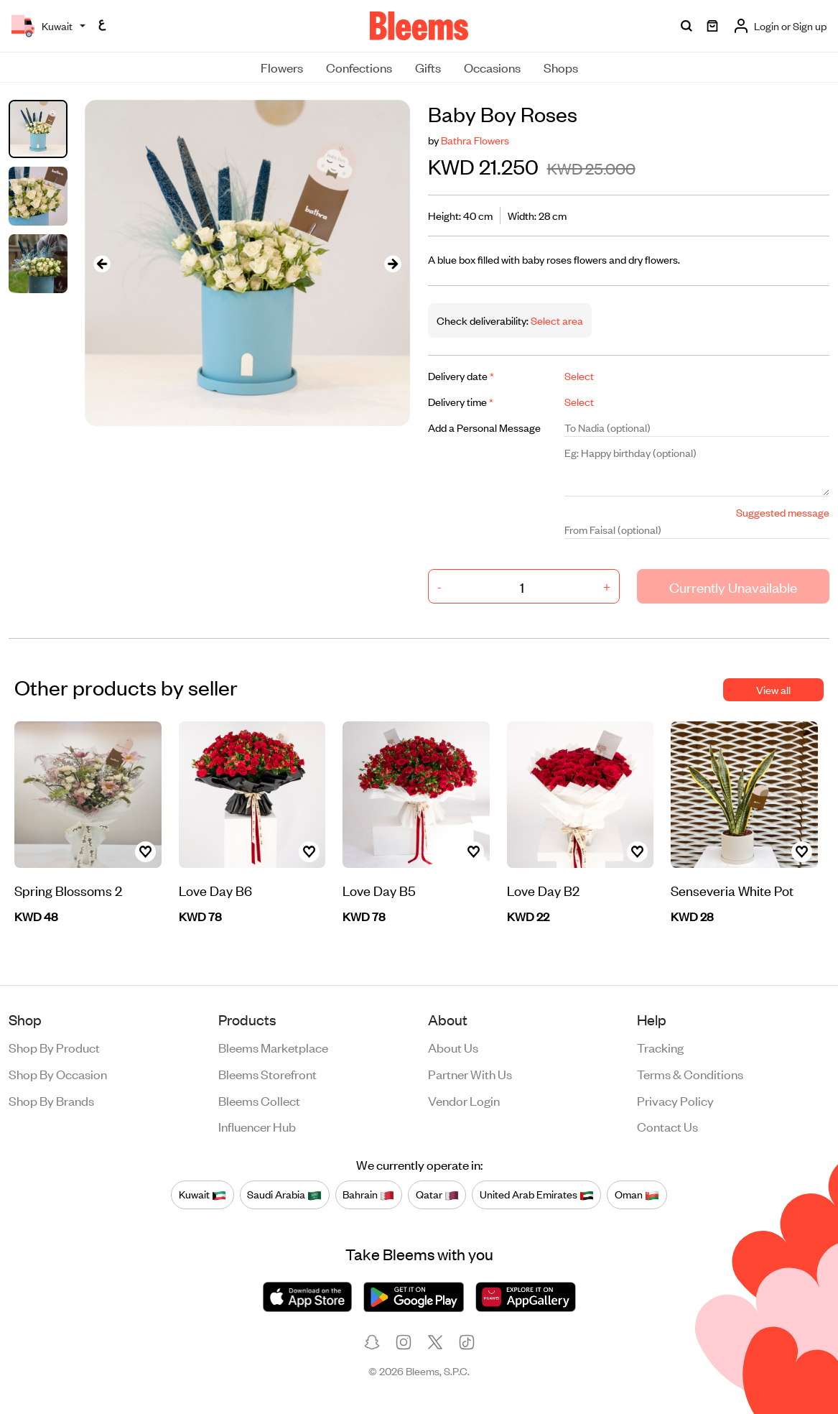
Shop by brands (51, 1100)
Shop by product (54, 1046)
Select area (556, 320)
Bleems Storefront (267, 1073)
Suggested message (782, 511)
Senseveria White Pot (732, 890)
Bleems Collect (259, 1100)
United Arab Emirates (537, 1194)
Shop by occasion (58, 1073)
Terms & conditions (690, 1073)
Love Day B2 (543, 890)
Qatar (437, 1194)
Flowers (282, 66)
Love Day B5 (379, 890)
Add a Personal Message (484, 427)
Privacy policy (675, 1100)
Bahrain (368, 1194)
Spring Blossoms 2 (68, 890)
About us (453, 1046)
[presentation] (102, 262)
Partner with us (470, 1073)
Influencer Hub (257, 1126)
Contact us (667, 1126)
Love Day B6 (215, 890)
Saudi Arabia (284, 1194)
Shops (561, 66)
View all (773, 689)
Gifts (428, 66)
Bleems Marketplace (273, 1046)
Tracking (660, 1046)
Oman (637, 1194)
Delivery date (461, 375)
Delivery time (460, 401)
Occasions (492, 66)
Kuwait (202, 1194)
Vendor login (464, 1100)
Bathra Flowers (475, 139)
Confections (359, 66)
